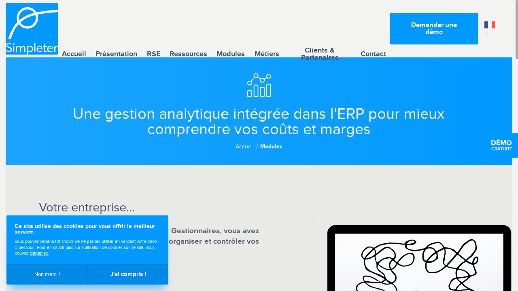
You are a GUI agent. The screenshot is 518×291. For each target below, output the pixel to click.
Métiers (267, 28)
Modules (231, 28)
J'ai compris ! (128, 274)
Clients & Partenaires (320, 29)
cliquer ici (39, 253)
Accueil (74, 28)
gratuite (501, 145)
